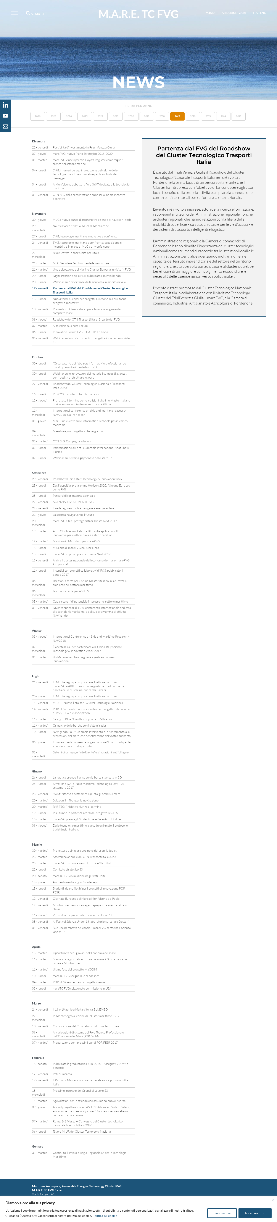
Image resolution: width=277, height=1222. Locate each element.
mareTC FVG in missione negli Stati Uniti (79, 876)
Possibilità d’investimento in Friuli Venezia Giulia (84, 147)
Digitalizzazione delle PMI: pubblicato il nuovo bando (87, 275)
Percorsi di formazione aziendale (74, 495)
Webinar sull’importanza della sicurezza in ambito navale (89, 282)
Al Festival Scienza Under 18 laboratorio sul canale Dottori (91, 921)
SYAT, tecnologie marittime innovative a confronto (85, 236)
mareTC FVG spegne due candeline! (76, 976)
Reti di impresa (62, 1074)
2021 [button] (115, 116)
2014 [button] (223, 116)
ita (255, 13)
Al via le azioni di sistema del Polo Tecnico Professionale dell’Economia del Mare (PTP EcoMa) (88, 1034)
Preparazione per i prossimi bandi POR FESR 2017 (85, 1042)
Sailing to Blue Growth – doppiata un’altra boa (83, 719)
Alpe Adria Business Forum (70, 325)
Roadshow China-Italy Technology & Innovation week (87, 479)
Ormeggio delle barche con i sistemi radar (79, 725)
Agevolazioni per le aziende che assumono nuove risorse (89, 1101)
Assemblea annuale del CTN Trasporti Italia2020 (84, 857)
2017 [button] (177, 116)
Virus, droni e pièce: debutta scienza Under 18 (82, 915)
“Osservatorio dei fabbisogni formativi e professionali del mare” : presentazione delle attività (90, 365)
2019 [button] (146, 116)
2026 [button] (37, 116)
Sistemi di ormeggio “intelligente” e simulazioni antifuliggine (91, 752)
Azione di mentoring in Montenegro (76, 882)
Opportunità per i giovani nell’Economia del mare (84, 953)
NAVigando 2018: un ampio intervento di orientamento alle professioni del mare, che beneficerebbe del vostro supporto (92, 733)
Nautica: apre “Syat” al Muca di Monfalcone (81, 226)
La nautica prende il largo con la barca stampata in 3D (87, 777)
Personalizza (222, 1213)
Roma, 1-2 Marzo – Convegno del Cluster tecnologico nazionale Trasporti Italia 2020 (88, 1123)
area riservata (234, 13)
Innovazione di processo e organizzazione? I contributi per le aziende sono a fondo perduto (91, 744)
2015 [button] (208, 116)
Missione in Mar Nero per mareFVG (76, 541)
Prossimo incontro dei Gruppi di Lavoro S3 (80, 1090)
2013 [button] (238, 116)
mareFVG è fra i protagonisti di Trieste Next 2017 (85, 521)
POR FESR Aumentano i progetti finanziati (80, 982)
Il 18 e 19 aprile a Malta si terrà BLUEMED (80, 1009)
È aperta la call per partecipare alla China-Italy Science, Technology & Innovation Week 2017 (87, 649)
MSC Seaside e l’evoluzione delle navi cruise (81, 263)
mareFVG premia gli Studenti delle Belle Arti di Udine (87, 819)
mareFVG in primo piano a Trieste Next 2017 (82, 554)
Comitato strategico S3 (68, 869)
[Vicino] (273, 1200)
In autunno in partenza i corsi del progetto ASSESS (85, 813)
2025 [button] (53, 116)
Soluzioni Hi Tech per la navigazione (75, 800)
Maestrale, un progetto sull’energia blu (78, 431)
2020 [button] (131, 116)
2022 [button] (100, 116)
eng (263, 13)
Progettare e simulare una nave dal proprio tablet (85, 850)
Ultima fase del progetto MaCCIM (75, 969)
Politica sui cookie (105, 1215)
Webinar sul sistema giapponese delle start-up (82, 458)
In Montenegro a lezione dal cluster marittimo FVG (86, 1016)
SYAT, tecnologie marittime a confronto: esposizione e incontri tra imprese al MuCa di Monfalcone (87, 244)
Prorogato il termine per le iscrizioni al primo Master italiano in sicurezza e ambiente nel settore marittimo (91, 402)
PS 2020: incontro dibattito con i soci (76, 394)
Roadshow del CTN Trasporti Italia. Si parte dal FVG (86, 319)
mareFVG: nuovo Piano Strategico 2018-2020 (83, 153)
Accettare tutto (255, 1213)
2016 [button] (192, 116)
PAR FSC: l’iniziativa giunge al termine (77, 806)
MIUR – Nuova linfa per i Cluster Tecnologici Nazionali (88, 703)
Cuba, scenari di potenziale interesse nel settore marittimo (90, 601)
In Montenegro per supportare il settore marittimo (85, 696)
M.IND (210, 13)
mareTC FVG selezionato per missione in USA (82, 988)
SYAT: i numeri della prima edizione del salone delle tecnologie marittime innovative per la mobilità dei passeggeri (85, 174)
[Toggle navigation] (15, 13)
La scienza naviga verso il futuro (73, 514)
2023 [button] (84, 116)
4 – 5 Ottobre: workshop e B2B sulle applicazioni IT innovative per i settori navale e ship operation (86, 533)
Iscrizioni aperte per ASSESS (71, 591)
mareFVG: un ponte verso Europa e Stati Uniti (82, 863)
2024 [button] (69, 116)
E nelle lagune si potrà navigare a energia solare (83, 508)
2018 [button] (162, 116)
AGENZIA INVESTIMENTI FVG (73, 502)
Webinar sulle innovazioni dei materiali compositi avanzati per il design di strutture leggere (90, 375)
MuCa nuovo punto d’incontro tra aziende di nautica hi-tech (92, 219)
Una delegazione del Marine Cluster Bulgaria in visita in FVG (92, 269)
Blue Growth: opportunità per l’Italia (76, 253)
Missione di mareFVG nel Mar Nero (76, 548)
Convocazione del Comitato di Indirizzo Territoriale (86, 1026)
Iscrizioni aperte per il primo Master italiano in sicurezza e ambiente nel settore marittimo (90, 583)
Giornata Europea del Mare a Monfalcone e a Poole (86, 898)
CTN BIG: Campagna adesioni (72, 441)
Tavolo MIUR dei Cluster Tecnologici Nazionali (82, 1131)
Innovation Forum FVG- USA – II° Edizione (80, 332)
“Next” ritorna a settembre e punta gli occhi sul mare (86, 794)
